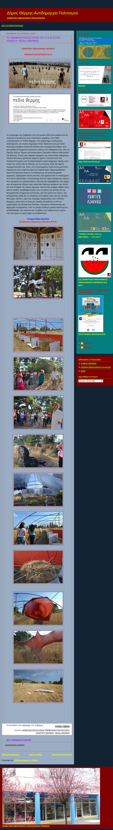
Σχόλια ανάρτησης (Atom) (26, 760)
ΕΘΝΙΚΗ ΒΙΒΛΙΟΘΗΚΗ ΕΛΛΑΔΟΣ (96, 367)
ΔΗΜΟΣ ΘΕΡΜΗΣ (89, 363)
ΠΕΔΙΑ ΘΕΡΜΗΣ (62, 733)
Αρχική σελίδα (35, 755)
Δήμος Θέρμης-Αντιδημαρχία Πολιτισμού (42, 13)
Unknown (88, 343)
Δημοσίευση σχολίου (14, 745)
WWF (83, 371)
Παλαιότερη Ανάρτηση (62, 755)
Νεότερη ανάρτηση (10, 755)
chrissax (88, 347)
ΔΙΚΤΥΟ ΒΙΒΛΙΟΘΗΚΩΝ (12, 25)
